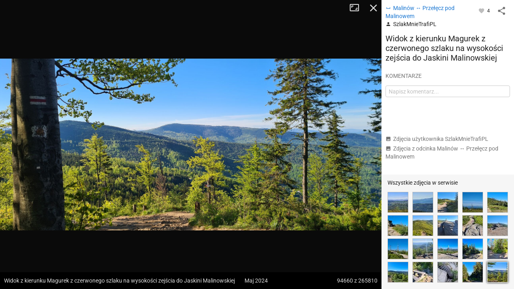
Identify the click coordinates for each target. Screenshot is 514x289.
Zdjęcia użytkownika (437, 139)
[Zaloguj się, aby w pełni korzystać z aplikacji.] (482, 10)
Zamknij (373, 8)
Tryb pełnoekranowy (357, 8)
